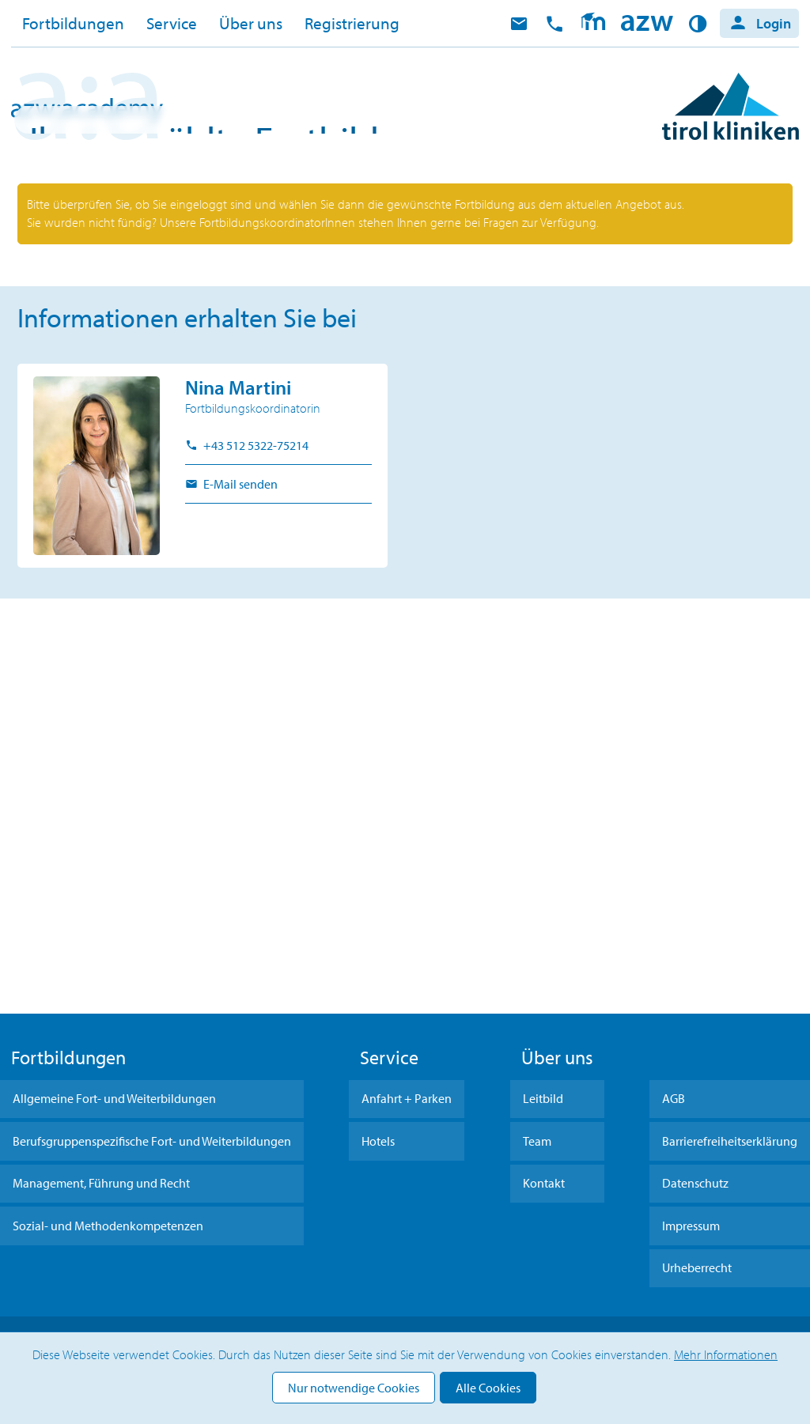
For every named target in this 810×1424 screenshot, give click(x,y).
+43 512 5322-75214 (254, 829)
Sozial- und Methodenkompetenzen (108, 1225)
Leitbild (543, 1098)
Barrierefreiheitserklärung (729, 1141)
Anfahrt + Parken (406, 1098)
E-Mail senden (239, 867)
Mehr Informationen (726, 1354)
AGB (673, 1098)
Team (537, 1141)
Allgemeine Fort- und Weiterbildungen (114, 1098)
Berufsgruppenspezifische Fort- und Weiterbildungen (152, 1141)
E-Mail (519, 23)
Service (171, 23)
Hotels (378, 1141)
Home (647, 23)
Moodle (593, 23)
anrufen (554, 23)
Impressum (691, 1225)
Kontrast (700, 23)
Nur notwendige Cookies (353, 1388)
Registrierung (352, 23)
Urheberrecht (697, 1267)
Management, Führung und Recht (101, 1183)
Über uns (250, 23)
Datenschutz (695, 1183)
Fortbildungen (73, 23)
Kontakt (544, 1183)
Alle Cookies (488, 1388)
